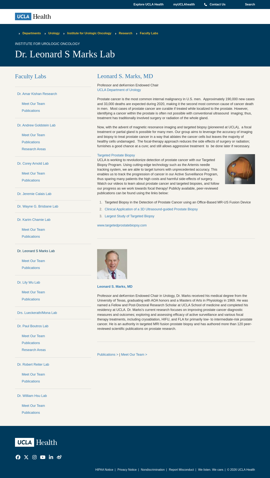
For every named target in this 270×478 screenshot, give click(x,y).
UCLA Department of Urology (119, 90)
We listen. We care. (211, 469)
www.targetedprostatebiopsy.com (122, 225)
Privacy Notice (126, 469)
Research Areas (34, 149)
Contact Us (217, 4)
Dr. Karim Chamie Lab (33, 220)
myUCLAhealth (184, 4)
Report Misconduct (181, 469)
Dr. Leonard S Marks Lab (36, 251)
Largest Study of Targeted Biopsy (129, 216)
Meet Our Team (33, 104)
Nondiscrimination (153, 469)
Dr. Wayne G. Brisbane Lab (37, 206)
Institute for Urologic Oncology (89, 33)
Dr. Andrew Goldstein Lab (36, 125)
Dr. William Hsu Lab (32, 396)
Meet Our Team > (134, 354)
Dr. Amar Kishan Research (37, 94)
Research (125, 33)
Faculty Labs (149, 33)
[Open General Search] (249, 4)
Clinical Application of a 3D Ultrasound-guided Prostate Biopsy (151, 209)
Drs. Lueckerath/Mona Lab (37, 313)
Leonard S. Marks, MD (125, 76)
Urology (54, 33)
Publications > (107, 354)
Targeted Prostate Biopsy (116, 155)
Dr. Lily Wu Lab (28, 282)
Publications (31, 111)
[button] (149, 4)
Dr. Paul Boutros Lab (32, 326)
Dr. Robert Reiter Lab (33, 364)
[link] (18, 457)
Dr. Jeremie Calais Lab (34, 194)
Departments (31, 33)
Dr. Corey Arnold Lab (33, 163)
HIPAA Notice (104, 469)
